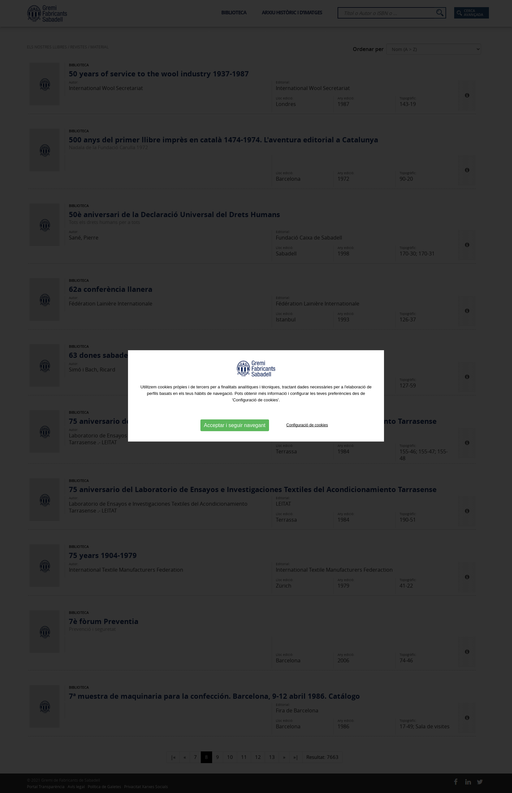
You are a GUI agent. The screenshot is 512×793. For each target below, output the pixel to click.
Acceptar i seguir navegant (234, 424)
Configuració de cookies (307, 424)
